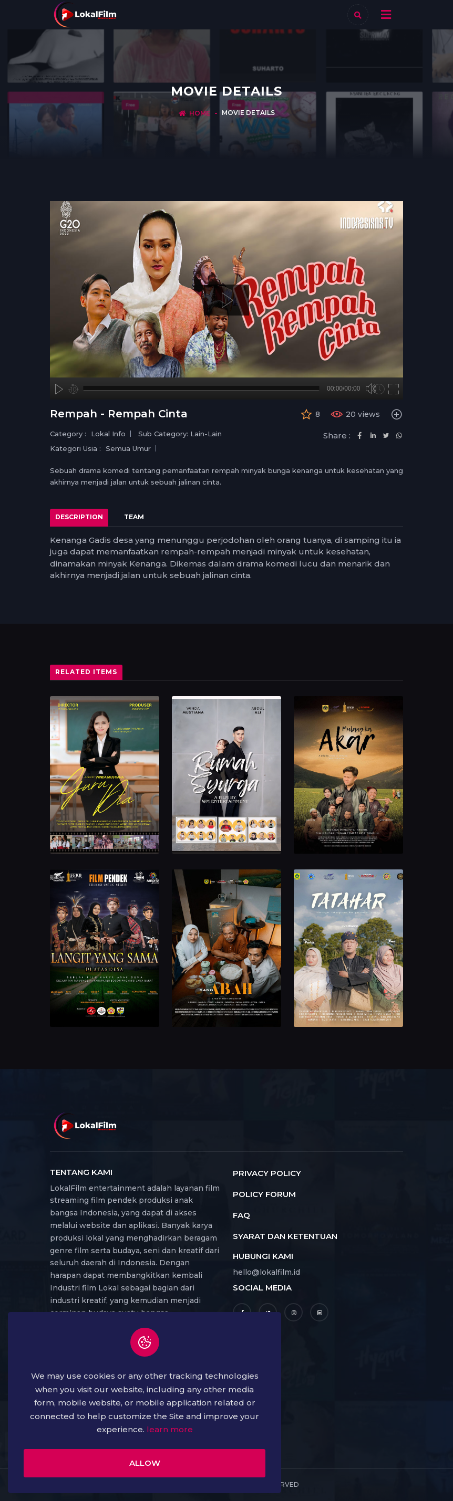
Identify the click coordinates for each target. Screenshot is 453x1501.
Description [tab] (79, 517)
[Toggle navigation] (385, 15)
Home (199, 113)
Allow (144, 1463)
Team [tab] (134, 517)
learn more (170, 1429)
